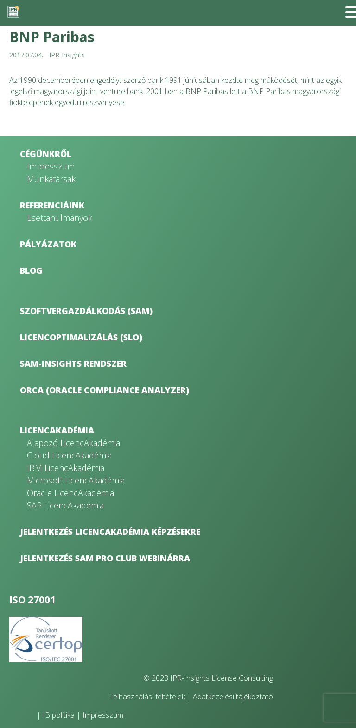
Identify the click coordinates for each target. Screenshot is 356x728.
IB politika (59, 715)
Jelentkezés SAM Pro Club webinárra (105, 558)
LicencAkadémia (57, 430)
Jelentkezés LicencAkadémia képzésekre (110, 531)
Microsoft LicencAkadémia (76, 480)
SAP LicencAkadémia (65, 505)
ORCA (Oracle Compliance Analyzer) (104, 389)
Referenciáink (52, 205)
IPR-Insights (67, 54)
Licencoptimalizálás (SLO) (81, 337)
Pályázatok (48, 244)
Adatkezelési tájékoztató (233, 696)
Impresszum (51, 166)
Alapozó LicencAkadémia (73, 442)
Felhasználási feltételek (147, 696)
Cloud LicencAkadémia (69, 455)
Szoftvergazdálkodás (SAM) (86, 310)
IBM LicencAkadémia (65, 467)
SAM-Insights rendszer (73, 363)
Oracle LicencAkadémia (70, 492)
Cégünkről (45, 153)
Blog (31, 270)
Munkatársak (51, 178)
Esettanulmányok (59, 217)
